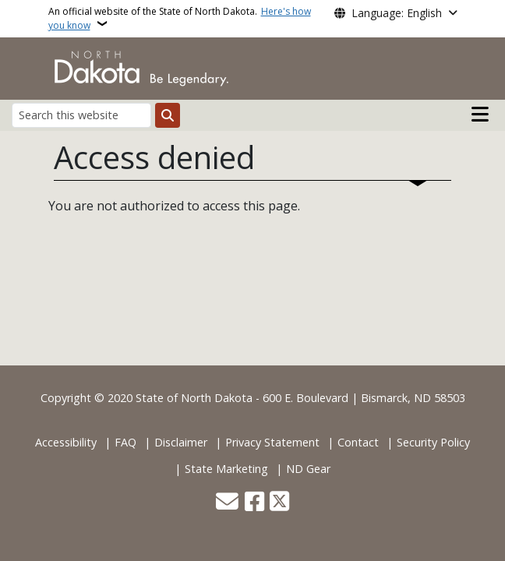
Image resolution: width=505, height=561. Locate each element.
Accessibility (66, 442)
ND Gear (308, 468)
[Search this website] (81, 115)
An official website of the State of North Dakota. (179, 18)
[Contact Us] (227, 503)
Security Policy (433, 442)
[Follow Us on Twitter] (279, 503)
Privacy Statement (272, 442)
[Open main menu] (480, 114)
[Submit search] (167, 115)
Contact (358, 442)
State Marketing (226, 468)
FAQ (125, 442)
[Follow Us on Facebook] (254, 503)
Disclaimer (180, 442)
